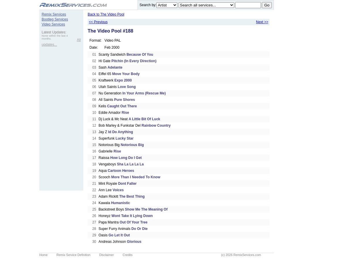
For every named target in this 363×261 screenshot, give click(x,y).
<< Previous (98, 22)
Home (43, 255)
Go (266, 5)
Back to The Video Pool (106, 14)
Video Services (53, 24)
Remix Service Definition (73, 255)
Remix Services (54, 14)
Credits (128, 255)
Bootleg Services (55, 19)
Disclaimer (106, 255)
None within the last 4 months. (55, 37)
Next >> (262, 22)
